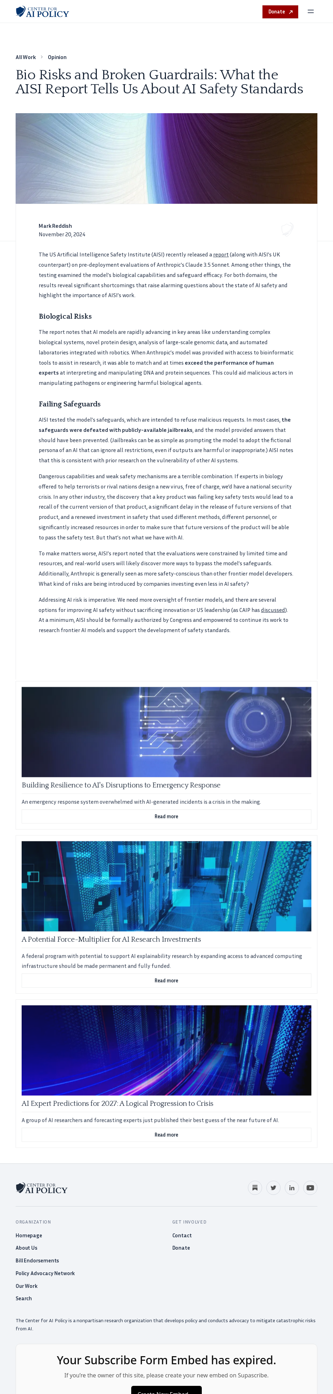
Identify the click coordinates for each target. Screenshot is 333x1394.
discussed (273, 609)
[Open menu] (310, 11)
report (221, 254)
